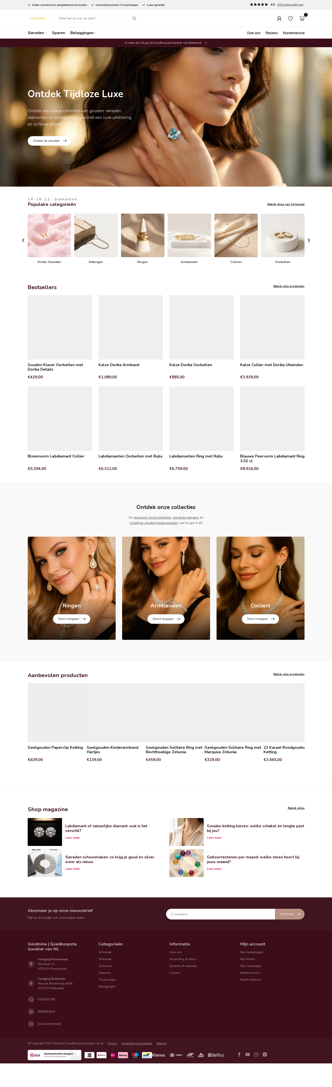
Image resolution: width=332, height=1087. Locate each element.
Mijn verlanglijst (250, 989)
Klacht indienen (250, 1003)
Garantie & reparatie (183, 989)
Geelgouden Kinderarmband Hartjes (112, 773)
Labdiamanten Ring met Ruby (196, 456)
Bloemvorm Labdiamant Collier (56, 456)
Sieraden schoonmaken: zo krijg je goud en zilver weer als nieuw (109, 883)
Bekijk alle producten (289, 286)
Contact (174, 996)
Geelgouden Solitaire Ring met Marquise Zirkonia (233, 773)
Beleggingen (82, 32)
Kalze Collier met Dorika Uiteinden (271, 365)
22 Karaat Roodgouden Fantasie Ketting (293, 773)
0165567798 (46, 1023)
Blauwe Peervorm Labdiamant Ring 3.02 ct (272, 458)
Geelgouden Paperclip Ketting (55, 771)
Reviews (272, 33)
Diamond (105, 996)
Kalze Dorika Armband (119, 365)
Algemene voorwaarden (136, 1067)
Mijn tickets (247, 982)
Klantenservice (294, 33)
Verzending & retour (182, 982)
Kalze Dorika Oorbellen (190, 365)
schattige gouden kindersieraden (154, 523)
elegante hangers (186, 517)
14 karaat (105, 976)
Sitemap (161, 1067)
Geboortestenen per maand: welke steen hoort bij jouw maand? (253, 883)
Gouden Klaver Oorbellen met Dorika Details (55, 367)
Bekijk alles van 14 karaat (286, 204)
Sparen (58, 32)
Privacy (112, 1067)
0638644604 (46, 1035)
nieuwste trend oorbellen (152, 517)
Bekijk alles (296, 832)
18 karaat (105, 982)
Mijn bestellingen (251, 976)
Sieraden (36, 32)
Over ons (253, 33)
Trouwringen (107, 1003)
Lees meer (72, 861)
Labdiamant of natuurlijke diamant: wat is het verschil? (106, 852)
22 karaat (105, 989)
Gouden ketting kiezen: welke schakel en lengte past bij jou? (255, 852)
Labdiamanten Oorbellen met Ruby (130, 456)
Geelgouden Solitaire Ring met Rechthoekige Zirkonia (174, 773)
